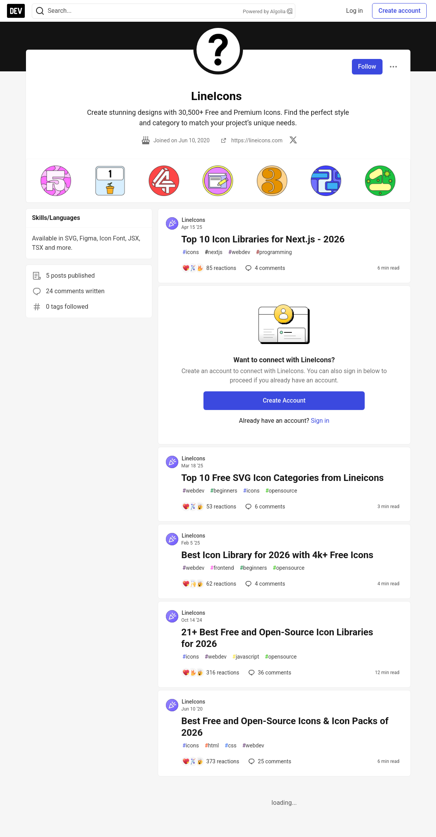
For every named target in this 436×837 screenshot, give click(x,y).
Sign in (320, 420)
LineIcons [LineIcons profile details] (193, 220)
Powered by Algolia (267, 11)
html (212, 746)
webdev (239, 252)
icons (191, 252)
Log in (354, 10)
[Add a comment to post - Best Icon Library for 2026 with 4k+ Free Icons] (209, 584)
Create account (399, 10)
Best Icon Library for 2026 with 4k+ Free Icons (277, 555)
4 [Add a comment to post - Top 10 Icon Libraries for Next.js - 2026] (264, 268)
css (230, 746)
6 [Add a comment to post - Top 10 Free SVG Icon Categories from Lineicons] (264, 506)
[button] (56, 180)
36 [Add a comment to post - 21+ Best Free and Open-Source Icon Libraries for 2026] (269, 672)
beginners (223, 491)
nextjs (213, 252)
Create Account (284, 400)
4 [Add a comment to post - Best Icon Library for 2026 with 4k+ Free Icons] (264, 583)
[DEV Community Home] (16, 11)
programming (274, 252)
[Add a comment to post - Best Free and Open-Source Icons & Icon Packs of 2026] (211, 761)
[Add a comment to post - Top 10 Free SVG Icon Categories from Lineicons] (209, 507)
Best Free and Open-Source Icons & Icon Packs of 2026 (284, 727)
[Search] (40, 11)
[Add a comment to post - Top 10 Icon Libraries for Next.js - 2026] (209, 268)
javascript (246, 657)
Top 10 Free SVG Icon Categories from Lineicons (282, 477)
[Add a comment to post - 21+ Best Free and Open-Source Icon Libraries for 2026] (211, 673)
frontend (222, 568)
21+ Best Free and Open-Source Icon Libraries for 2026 (277, 638)
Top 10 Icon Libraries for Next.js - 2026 (263, 239)
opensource (281, 491)
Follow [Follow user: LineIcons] (367, 66)
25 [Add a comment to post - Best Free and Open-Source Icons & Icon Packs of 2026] (269, 761)
